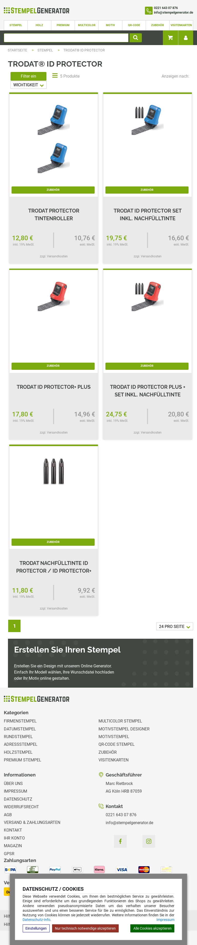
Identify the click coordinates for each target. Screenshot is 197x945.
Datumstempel (20, 729)
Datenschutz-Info (36, 920)
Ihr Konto (14, 838)
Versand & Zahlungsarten (32, 822)
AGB (8, 814)
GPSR (9, 853)
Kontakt (13, 830)
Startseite (17, 50)
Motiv (110, 25)
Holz (39, 25)
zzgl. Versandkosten (54, 256)
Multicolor (86, 25)
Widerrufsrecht (21, 806)
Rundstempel (18, 736)
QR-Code (134, 25)
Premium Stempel (22, 760)
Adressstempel (20, 744)
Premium (63, 25)
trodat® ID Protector (84, 50)
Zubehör (157, 25)
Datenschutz (18, 799)
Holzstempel (18, 752)
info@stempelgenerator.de (129, 822)
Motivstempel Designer (124, 729)
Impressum (165, 920)
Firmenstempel (20, 721)
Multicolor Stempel (120, 721)
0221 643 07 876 (121, 814)
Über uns (13, 783)
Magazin (13, 845)
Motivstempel (113, 736)
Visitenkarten (181, 25)
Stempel (15, 25)
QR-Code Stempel (116, 744)
